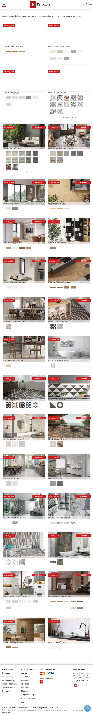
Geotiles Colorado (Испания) (13, 439)
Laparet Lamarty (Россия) (12, 243)
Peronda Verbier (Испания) (13, 642)
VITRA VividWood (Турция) (57, 203)
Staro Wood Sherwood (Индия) (14, 46)
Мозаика (25, 691)
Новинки (6, 673)
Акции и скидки (9, 677)
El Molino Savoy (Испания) (57, 439)
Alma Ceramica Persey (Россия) (14, 596)
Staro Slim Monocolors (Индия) (59, 46)
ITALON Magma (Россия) (12, 148)
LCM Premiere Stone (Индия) (58, 557)
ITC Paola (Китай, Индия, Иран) (14, 517)
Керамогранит (27, 687)
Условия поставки (9, 687)
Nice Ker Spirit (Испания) (12, 557)
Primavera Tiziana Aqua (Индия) (59, 517)
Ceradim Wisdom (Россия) (57, 243)
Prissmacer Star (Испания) (57, 321)
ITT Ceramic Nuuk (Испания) (58, 360)
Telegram (75, 685)
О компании (7, 669)
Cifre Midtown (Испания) (12, 478)
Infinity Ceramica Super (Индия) (14, 282)
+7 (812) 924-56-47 (81, 681)
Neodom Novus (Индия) (12, 203)
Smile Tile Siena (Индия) (57, 93)
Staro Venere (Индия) (11, 93)
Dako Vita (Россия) (55, 478)
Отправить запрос (28, 695)
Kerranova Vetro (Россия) (57, 642)
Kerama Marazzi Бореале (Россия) (60, 148)
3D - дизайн (26, 684)
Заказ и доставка (9, 684)
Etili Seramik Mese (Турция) (13, 360)
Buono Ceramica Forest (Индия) (59, 596)
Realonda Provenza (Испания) (14, 321)
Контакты (6, 691)
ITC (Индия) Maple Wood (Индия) (60, 282)
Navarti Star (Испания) (11, 400)
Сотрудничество (9, 680)
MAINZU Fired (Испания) (57, 400)
